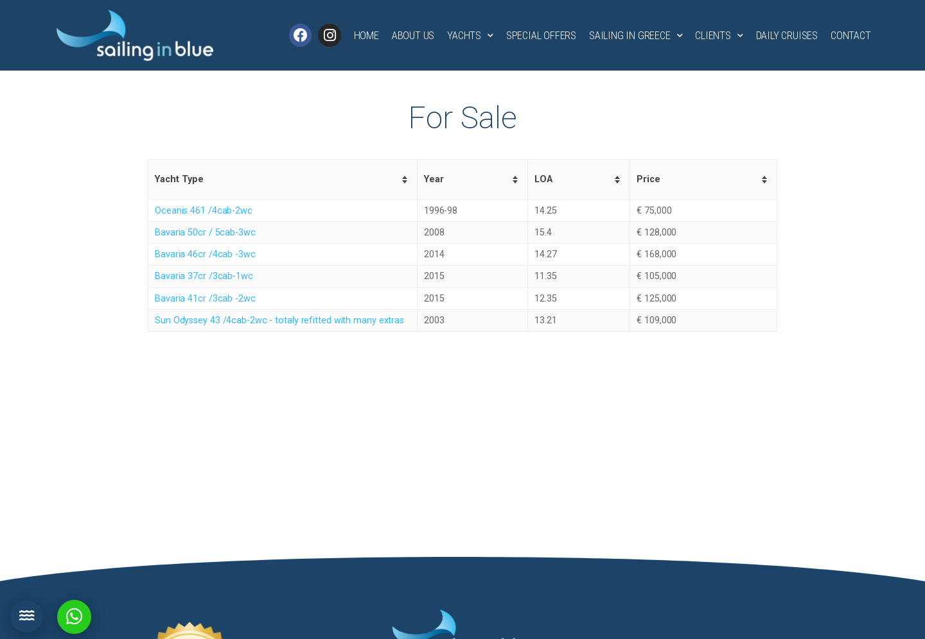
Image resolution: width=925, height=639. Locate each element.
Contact (851, 35)
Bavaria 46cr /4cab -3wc (205, 254)
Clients (719, 36)
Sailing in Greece (635, 36)
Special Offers (541, 35)
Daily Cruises (787, 35)
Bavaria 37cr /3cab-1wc (204, 276)
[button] (26, 616)
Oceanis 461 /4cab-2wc (203, 210)
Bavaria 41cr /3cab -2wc (205, 298)
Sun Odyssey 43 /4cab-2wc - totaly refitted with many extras (279, 320)
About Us (413, 35)
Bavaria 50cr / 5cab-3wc (205, 232)
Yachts (470, 36)
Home (366, 35)
